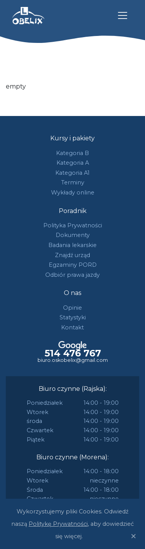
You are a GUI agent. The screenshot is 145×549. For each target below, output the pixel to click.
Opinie (72, 307)
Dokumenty (73, 235)
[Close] (133, 536)
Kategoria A (72, 162)
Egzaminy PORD (73, 264)
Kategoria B (72, 153)
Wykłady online (72, 192)
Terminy (72, 182)
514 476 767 (72, 353)
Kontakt (72, 327)
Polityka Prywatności (72, 225)
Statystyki (73, 317)
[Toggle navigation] (122, 15)
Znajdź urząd (72, 255)
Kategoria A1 (72, 172)
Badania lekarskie (72, 245)
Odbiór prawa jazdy (72, 274)
